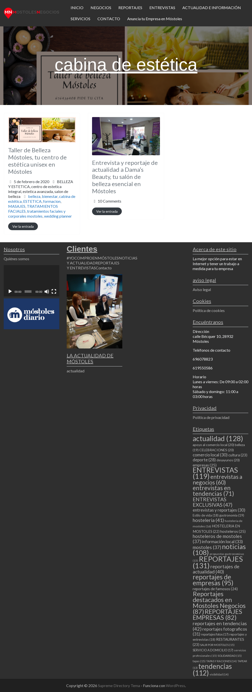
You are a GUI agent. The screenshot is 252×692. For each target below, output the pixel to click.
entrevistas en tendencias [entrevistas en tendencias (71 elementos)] (213, 490)
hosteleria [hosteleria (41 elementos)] (208, 520)
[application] (31, 280)
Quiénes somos (16, 258)
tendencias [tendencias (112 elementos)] (212, 669)
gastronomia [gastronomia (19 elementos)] (231, 515)
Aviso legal (202, 289)
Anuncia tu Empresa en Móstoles (154, 18)
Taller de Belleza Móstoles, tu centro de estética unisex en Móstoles (37, 160)
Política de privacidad (211, 417)
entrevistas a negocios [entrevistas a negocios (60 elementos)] (217, 479)
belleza (34, 196)
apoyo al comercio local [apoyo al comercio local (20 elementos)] (213, 445)
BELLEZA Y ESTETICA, (40, 189)
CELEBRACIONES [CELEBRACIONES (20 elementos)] (216, 450)
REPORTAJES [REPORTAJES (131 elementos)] (218, 562)
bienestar (50, 196)
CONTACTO (108, 18)
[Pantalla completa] (53, 291)
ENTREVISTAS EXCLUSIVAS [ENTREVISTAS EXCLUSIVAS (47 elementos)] (212, 502)
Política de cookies (209, 310)
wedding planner (58, 216)
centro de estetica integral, (38, 191)
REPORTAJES (130, 7)
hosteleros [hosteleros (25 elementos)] (233, 531)
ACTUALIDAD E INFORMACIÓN (211, 7)
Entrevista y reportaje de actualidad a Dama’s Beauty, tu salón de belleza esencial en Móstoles (125, 176)
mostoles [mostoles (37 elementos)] (207, 547)
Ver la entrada (23, 226)
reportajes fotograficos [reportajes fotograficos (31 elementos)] (220, 631)
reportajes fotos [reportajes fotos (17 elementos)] (215, 634)
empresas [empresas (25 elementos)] (205, 465)
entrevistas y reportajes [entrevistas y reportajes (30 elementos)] (219, 510)
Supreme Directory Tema (119, 685)
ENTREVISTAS (162, 7)
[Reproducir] (10, 291)
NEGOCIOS (101, 7)
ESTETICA (32, 201)
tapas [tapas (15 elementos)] (199, 661)
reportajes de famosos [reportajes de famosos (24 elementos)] (215, 589)
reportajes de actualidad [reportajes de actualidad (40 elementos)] (216, 569)
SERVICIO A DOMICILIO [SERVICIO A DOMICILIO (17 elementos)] (213, 650)
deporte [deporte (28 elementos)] (204, 459)
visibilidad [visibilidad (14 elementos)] (219, 674)
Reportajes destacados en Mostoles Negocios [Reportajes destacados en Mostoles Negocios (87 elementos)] (219, 602)
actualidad (75, 370)
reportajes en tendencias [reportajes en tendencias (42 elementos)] (220, 626)
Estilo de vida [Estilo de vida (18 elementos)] (206, 515)
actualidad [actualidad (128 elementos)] (218, 438)
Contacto (104, 267)
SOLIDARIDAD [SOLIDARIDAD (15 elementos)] (230, 655)
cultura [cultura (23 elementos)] (237, 455)
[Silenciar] (46, 291)
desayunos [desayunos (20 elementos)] (228, 460)
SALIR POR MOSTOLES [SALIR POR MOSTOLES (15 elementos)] (217, 644)
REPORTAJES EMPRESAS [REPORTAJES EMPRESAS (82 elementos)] (217, 614)
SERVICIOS (80, 18)
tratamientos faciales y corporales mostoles (36, 213)
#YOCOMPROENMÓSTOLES (93, 258)
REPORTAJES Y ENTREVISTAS (93, 265)
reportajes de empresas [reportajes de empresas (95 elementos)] (213, 580)
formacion (52, 201)
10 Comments (109, 201)
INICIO (77, 7)
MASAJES (16, 206)
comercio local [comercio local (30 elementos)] (210, 454)
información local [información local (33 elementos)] (222, 541)
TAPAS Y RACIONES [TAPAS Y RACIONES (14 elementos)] (221, 661)
